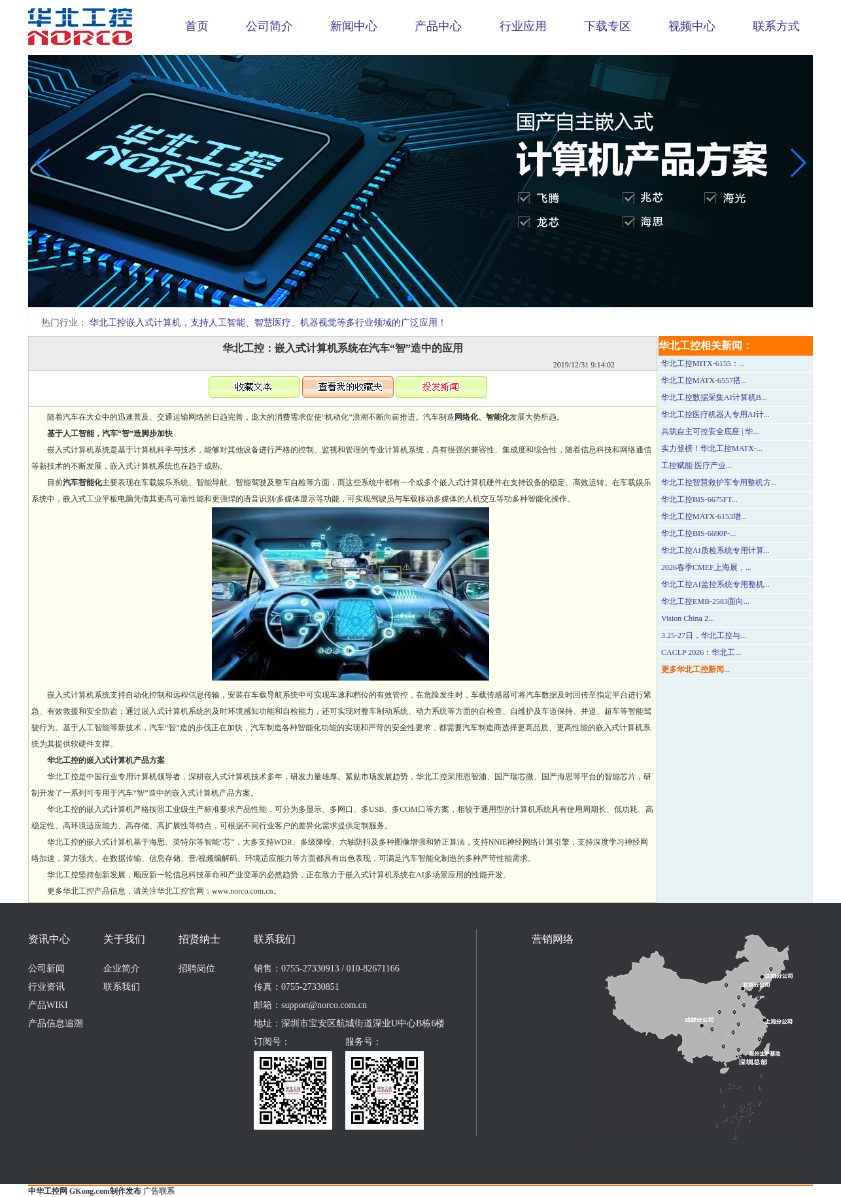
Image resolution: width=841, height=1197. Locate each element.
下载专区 (607, 26)
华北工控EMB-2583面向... (705, 601)
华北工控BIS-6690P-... (698, 533)
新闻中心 (353, 26)
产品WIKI (48, 1005)
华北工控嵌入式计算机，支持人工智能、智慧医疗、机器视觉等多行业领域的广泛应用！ (268, 323)
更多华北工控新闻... (695, 669)
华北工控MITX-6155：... (703, 363)
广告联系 (159, 1191)
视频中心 (691, 26)
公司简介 (269, 26)
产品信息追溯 (55, 1023)
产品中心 (438, 26)
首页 (197, 26)
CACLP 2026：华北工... (701, 652)
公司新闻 (46, 968)
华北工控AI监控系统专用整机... (715, 584)
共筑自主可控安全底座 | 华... (710, 431)
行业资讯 (46, 987)
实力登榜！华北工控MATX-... (712, 448)
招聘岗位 (197, 968)
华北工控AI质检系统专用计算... (715, 550)
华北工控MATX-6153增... (704, 516)
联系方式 (776, 26)
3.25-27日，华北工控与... (703, 635)
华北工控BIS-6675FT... (699, 499)
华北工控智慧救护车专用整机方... (719, 482)
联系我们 (121, 987)
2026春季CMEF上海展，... (706, 567)
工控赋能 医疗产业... (696, 465)
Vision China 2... (687, 618)
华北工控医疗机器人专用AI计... (715, 414)
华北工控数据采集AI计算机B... (714, 397)
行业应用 (523, 26)
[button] (410, 298)
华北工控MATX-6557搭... (704, 380)
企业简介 (121, 968)
